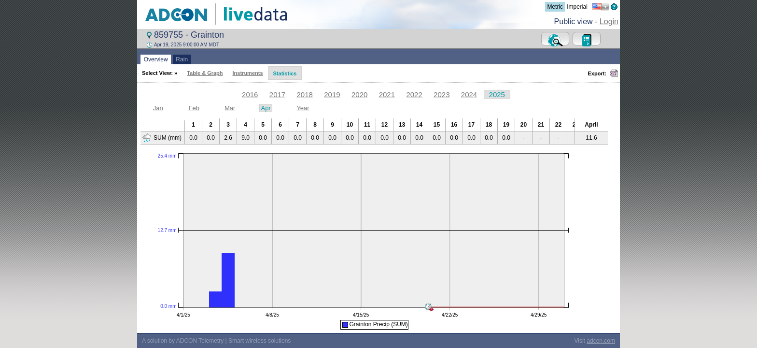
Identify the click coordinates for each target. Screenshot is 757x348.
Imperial (577, 6)
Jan (158, 108)
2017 (277, 94)
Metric (555, 6)
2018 (305, 94)
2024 (469, 94)
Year (302, 108)
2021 (387, 94)
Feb (193, 108)
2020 (359, 94)
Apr (265, 108)
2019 (332, 94)
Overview (155, 59)
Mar (229, 108)
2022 (414, 94)
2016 (250, 94)
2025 (497, 94)
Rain (182, 59)
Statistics (285, 73)
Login (609, 21)
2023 (441, 94)
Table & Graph (205, 73)
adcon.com (601, 338)
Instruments (248, 73)
